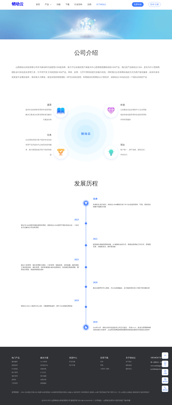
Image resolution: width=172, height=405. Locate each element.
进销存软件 (136, 392)
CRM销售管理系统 (57, 392)
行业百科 (78, 4)
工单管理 (15, 383)
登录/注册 (154, 4)
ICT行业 (43, 372)
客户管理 (15, 372)
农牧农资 (43, 379)
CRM (22, 392)
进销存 (14, 379)
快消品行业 (44, 365)
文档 (89, 4)
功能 (59, 4)
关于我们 (129, 362)
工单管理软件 (84, 392)
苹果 (101, 365)
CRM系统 (27, 392)
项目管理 (15, 376)
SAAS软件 (43, 362)
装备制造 (43, 369)
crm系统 (123, 392)
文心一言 (117, 392)
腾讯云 (65, 392)
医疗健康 (43, 376)
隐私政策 (129, 365)
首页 (38, 4)
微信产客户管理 (108, 392)
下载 (67, 4)
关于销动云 (101, 4)
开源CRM (34, 392)
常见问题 (72, 362)
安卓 (101, 362)
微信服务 (15, 362)
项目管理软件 (144, 392)
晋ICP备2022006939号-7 (86, 400)
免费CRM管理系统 (44, 392)
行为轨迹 (15, 369)
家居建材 (43, 383)
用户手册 (72, 365)
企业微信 (129, 392)
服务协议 (129, 369)
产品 (47, 4)
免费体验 (138, 4)
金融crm (70, 392)
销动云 (18, 4)
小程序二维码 (104, 369)
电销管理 (15, 365)
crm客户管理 (98, 392)
